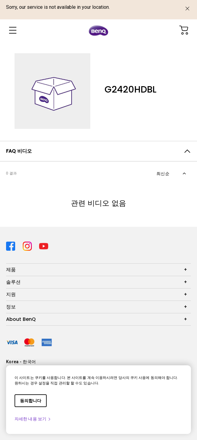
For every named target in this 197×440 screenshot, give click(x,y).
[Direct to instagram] (29, 245)
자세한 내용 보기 (33, 418)
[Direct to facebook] (12, 245)
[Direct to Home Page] (98, 30)
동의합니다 (30, 401)
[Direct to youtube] (43, 245)
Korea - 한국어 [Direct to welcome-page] (21, 361)
